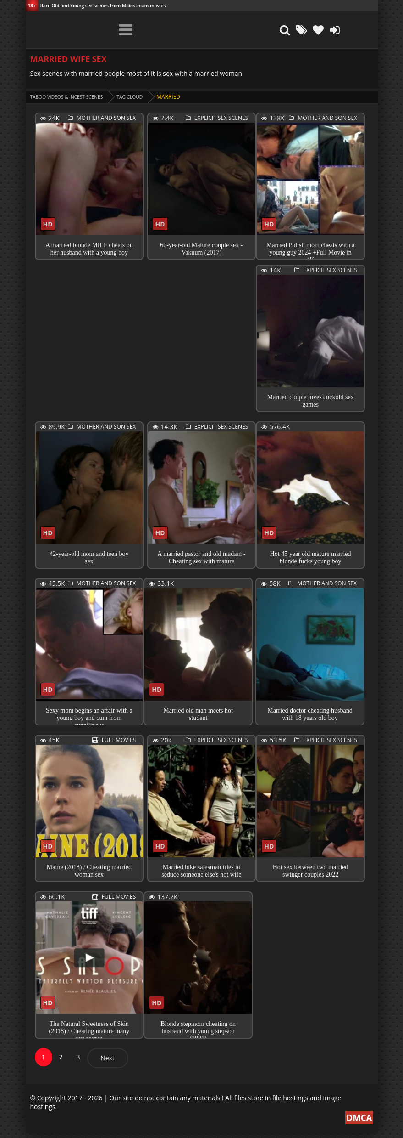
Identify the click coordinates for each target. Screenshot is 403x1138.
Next (107, 1062)
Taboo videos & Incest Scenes (73, 97)
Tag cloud (144, 97)
